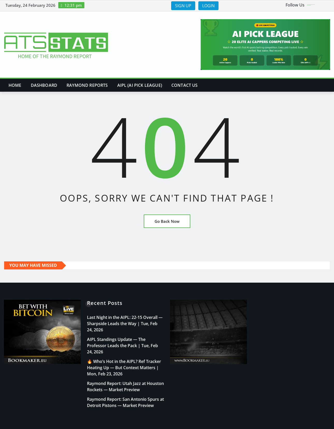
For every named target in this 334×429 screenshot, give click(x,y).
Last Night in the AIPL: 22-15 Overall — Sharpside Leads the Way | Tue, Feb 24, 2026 (125, 323)
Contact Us (184, 85)
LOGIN (208, 6)
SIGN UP (183, 6)
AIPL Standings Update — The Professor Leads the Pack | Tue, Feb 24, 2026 (122, 346)
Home (15, 85)
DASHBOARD (44, 85)
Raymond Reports (87, 85)
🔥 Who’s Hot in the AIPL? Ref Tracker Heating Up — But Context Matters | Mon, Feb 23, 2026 (124, 368)
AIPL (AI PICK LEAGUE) (139, 85)
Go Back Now (167, 221)
